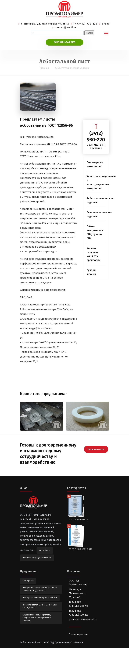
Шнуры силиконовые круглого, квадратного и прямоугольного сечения (37, 618)
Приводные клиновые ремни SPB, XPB (40, 598)
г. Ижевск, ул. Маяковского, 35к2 (45, 23)
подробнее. (44, 550)
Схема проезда (78, 634)
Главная (44, 68)
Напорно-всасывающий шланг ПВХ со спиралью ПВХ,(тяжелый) (40, 589)
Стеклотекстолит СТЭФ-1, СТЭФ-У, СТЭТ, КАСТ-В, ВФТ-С (40, 606)
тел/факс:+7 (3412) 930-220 (78, 604)
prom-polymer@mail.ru (83, 619)
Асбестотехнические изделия (72, 68)
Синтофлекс (28, 581)
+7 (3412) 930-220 (85, 23)
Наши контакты (96, 449)
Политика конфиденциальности (37, 558)
